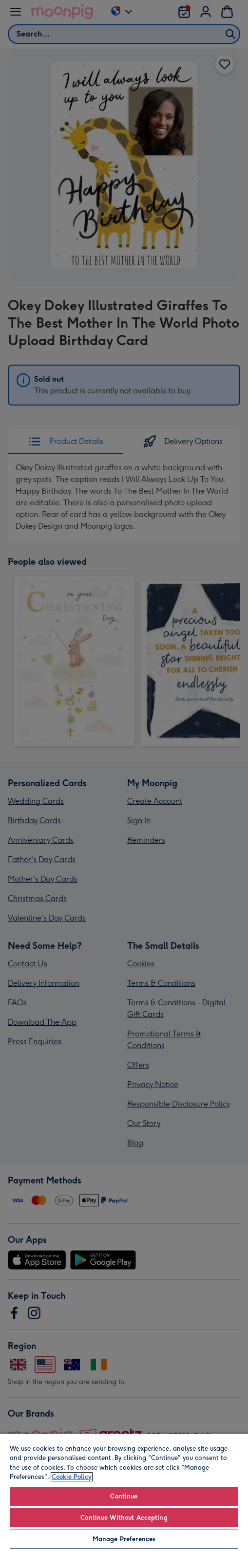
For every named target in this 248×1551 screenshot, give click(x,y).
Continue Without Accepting (123, 1517)
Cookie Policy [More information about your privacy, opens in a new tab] (72, 1476)
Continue (123, 1496)
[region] (124, 1492)
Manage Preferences (124, 1539)
